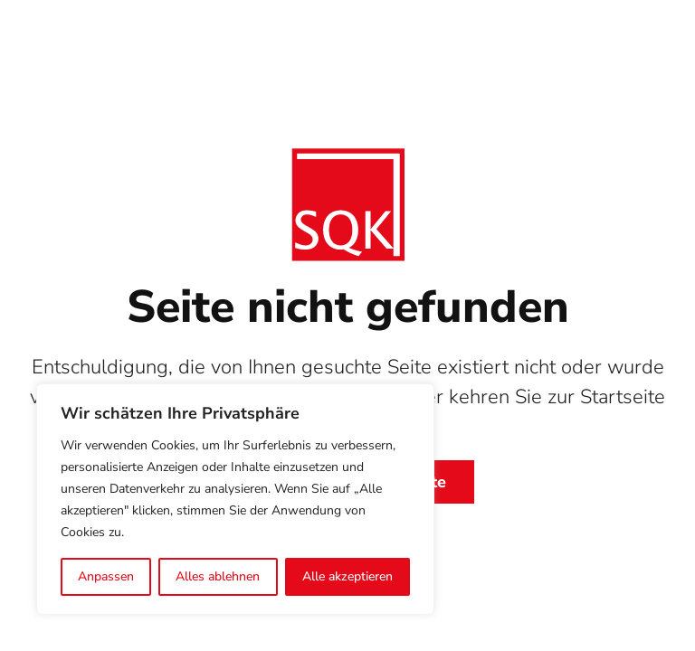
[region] (235, 499)
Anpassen (106, 576)
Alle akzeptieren (347, 576)
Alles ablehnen (218, 576)
